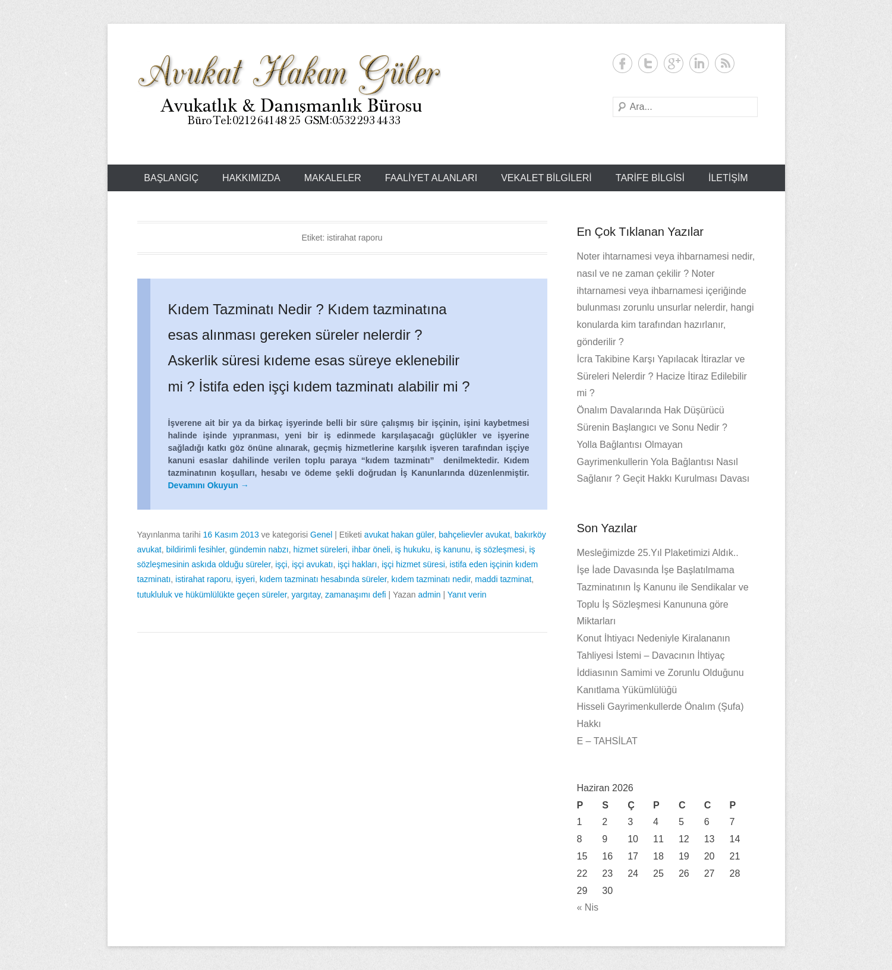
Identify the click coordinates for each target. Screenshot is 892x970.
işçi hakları (357, 564)
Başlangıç (171, 178)
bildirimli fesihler (195, 549)
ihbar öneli (371, 549)
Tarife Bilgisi (650, 178)
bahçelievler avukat (474, 534)
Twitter (648, 63)
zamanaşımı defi (355, 594)
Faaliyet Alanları (431, 178)
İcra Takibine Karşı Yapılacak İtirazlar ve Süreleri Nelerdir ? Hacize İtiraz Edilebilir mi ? (662, 376)
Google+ (673, 63)
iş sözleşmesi (499, 549)
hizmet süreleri (321, 549)
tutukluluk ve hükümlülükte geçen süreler (212, 594)
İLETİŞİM (728, 178)
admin (429, 594)
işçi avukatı (312, 564)
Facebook (622, 63)
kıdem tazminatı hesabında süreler (323, 579)
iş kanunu (453, 549)
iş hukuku (412, 549)
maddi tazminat (503, 579)
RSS (725, 63)
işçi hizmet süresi (413, 564)
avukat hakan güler (399, 534)
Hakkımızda (251, 178)
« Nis (587, 907)
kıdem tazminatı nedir (431, 579)
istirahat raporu (203, 579)
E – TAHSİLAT (607, 741)
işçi (281, 564)
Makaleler (332, 178)
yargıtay (305, 594)
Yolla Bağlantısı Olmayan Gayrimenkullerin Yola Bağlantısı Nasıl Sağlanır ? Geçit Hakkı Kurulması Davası (663, 462)
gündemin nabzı (259, 549)
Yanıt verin (467, 594)
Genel (321, 534)
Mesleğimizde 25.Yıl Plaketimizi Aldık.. (658, 553)
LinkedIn (699, 63)
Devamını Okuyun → (208, 485)
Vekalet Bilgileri (546, 178)
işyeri (245, 579)
